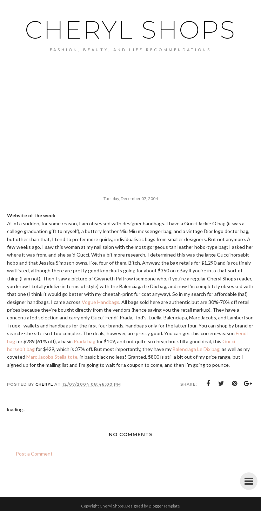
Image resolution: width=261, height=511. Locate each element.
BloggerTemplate (164, 506)
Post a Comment (34, 454)
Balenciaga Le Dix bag (196, 349)
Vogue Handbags (100, 302)
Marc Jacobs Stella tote (52, 357)
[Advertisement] (130, 133)
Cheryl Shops (130, 30)
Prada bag (84, 341)
